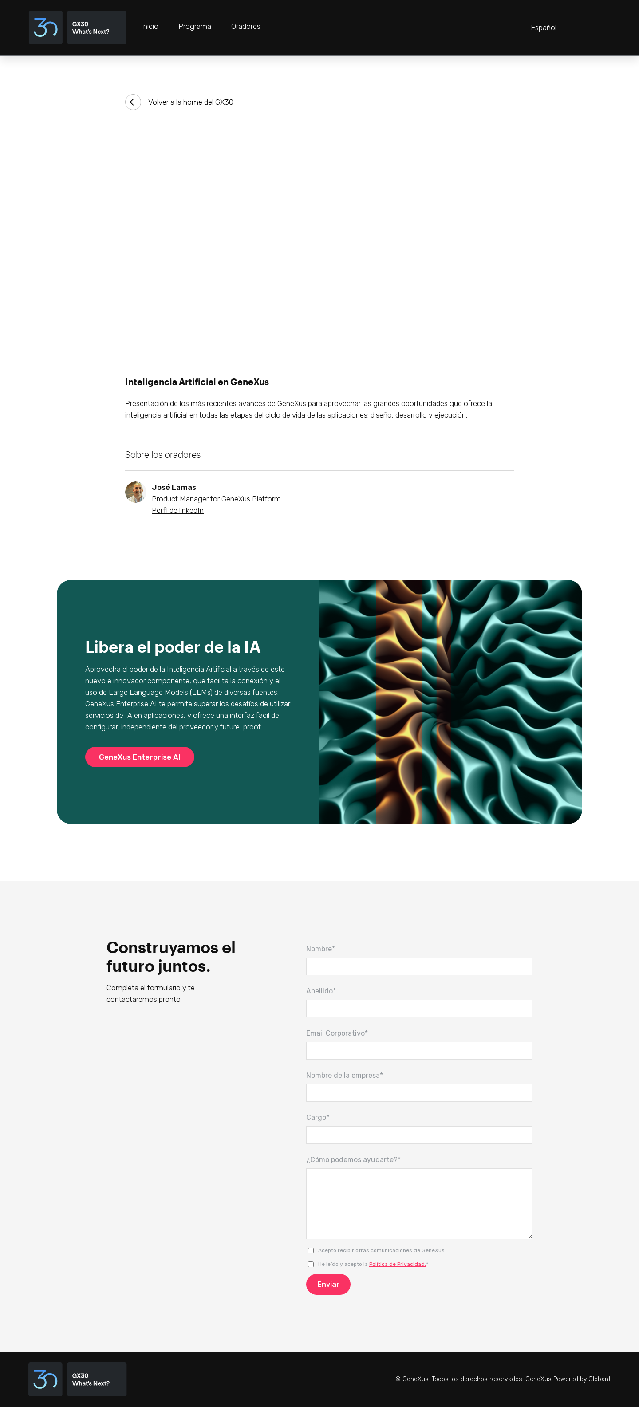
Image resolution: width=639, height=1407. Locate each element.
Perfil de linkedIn (178, 510)
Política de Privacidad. (397, 1264)
